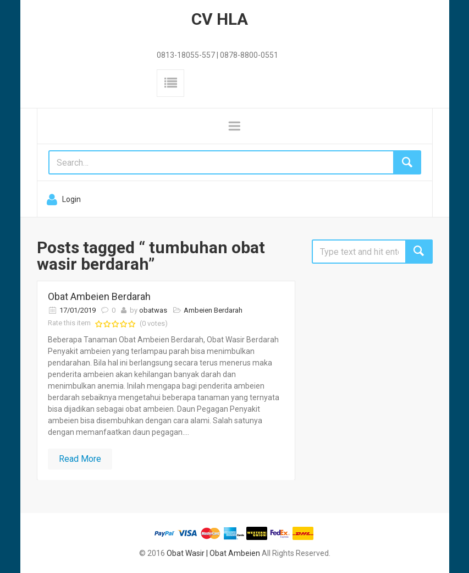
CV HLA (219, 19)
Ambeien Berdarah (213, 310)
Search (419, 251)
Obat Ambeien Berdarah (99, 296)
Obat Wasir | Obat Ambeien (213, 553)
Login (71, 199)
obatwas (153, 310)
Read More (80, 459)
